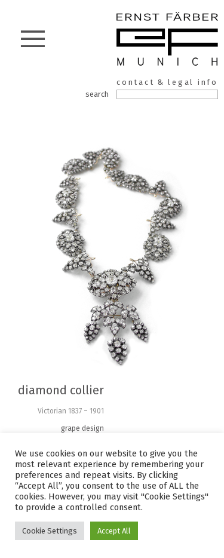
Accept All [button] (114, 530)
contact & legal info (167, 82)
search (97, 94)
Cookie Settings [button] (49, 530)
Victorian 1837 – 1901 (71, 411)
